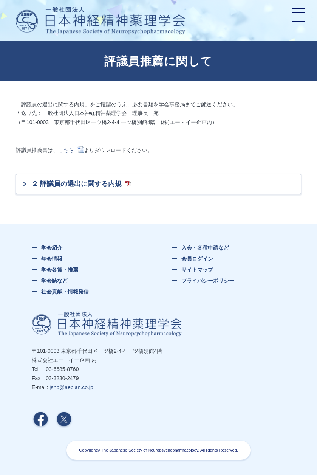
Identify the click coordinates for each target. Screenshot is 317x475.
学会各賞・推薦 (59, 269)
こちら (66, 150)
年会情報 (51, 258)
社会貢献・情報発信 (65, 291)
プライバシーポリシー (207, 280)
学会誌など (54, 280)
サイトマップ (197, 269)
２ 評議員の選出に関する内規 (76, 184)
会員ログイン (197, 258)
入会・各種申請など (205, 247)
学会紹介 (51, 247)
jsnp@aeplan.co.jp (71, 387)
